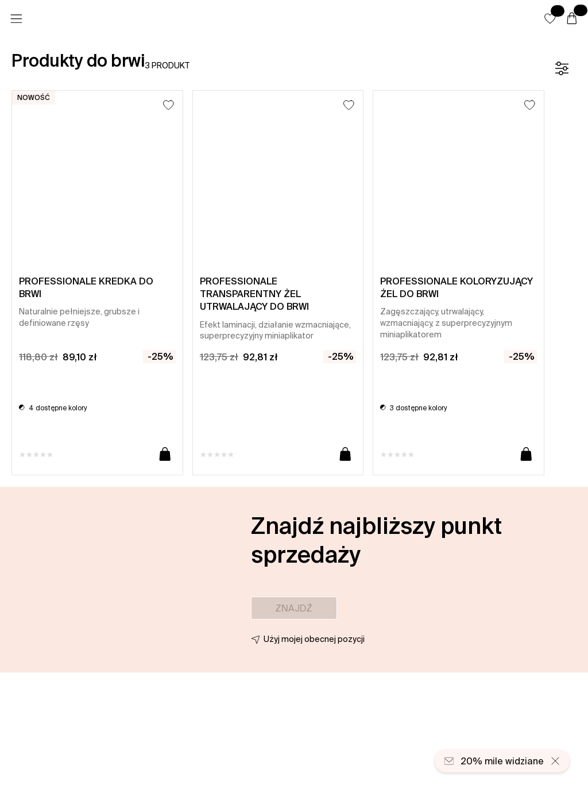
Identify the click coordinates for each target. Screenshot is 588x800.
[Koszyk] (571, 18)
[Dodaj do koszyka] (165, 454)
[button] (550, 18)
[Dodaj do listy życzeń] (168, 105)
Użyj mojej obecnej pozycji (314, 639)
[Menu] (16, 18)
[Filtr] (561, 68)
